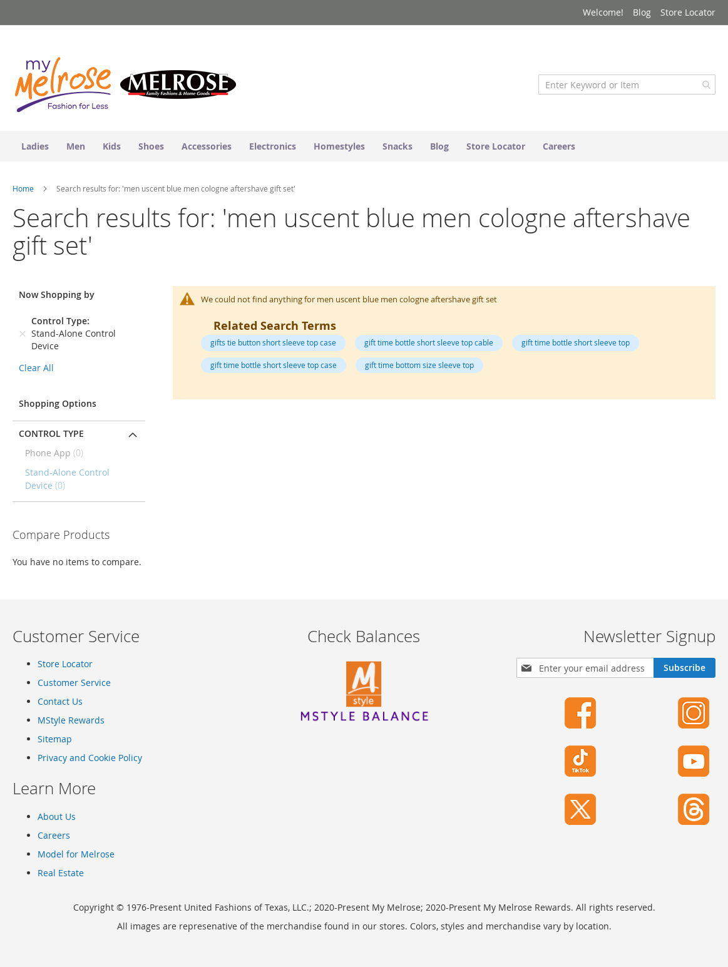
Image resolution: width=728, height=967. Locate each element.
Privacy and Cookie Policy (90, 758)
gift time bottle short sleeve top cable (428, 342)
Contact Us (60, 701)
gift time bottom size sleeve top (419, 365)
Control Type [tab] (51, 433)
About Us (57, 816)
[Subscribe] (684, 668)
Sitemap (55, 739)
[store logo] (125, 84)
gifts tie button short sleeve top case (273, 342)
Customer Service (74, 682)
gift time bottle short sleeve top (575, 342)
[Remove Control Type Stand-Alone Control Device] (22, 333)
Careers (54, 835)
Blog (642, 12)
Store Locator (687, 12)
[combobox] (626, 84)
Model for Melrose (76, 854)
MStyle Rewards (71, 720)
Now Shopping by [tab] (57, 294)
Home (24, 188)
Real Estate (61, 873)
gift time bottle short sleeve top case (273, 365)
